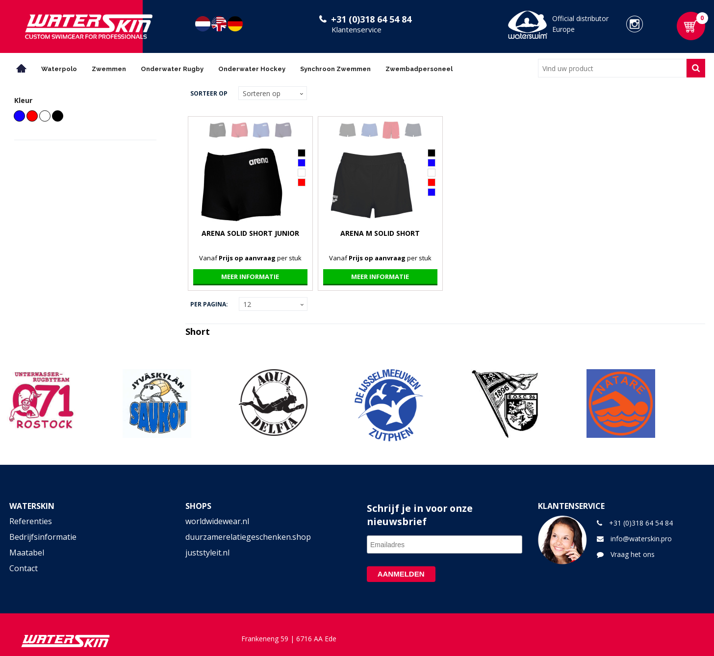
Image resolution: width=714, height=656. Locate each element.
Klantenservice (357, 29)
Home (21, 68)
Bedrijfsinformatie (42, 536)
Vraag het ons (633, 554)
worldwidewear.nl (217, 521)
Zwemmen (109, 69)
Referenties (30, 521)
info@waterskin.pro (641, 538)
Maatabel (26, 552)
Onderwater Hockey (251, 69)
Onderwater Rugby (172, 69)
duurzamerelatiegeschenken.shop (248, 536)
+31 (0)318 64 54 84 (371, 19)
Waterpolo (59, 69)
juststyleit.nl (207, 552)
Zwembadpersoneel (419, 69)
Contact (23, 568)
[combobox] (612, 68)
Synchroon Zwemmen (335, 69)
